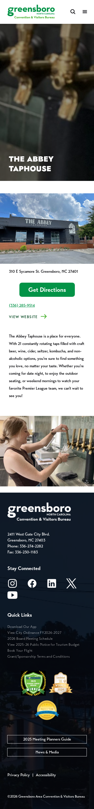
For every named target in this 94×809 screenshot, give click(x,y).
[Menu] (84, 12)
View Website (23, 317)
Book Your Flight (20, 650)
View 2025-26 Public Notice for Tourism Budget (43, 644)
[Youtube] (12, 597)
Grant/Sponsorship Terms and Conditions (38, 656)
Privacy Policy (18, 775)
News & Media (47, 752)
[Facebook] (32, 585)
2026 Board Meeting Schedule (29, 639)
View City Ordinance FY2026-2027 (34, 633)
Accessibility (46, 775)
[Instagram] (12, 585)
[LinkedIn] (52, 585)
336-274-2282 (31, 546)
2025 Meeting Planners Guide (47, 739)
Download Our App (22, 627)
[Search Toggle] (72, 12)
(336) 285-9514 (22, 305)
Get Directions (47, 290)
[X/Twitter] (71, 585)
